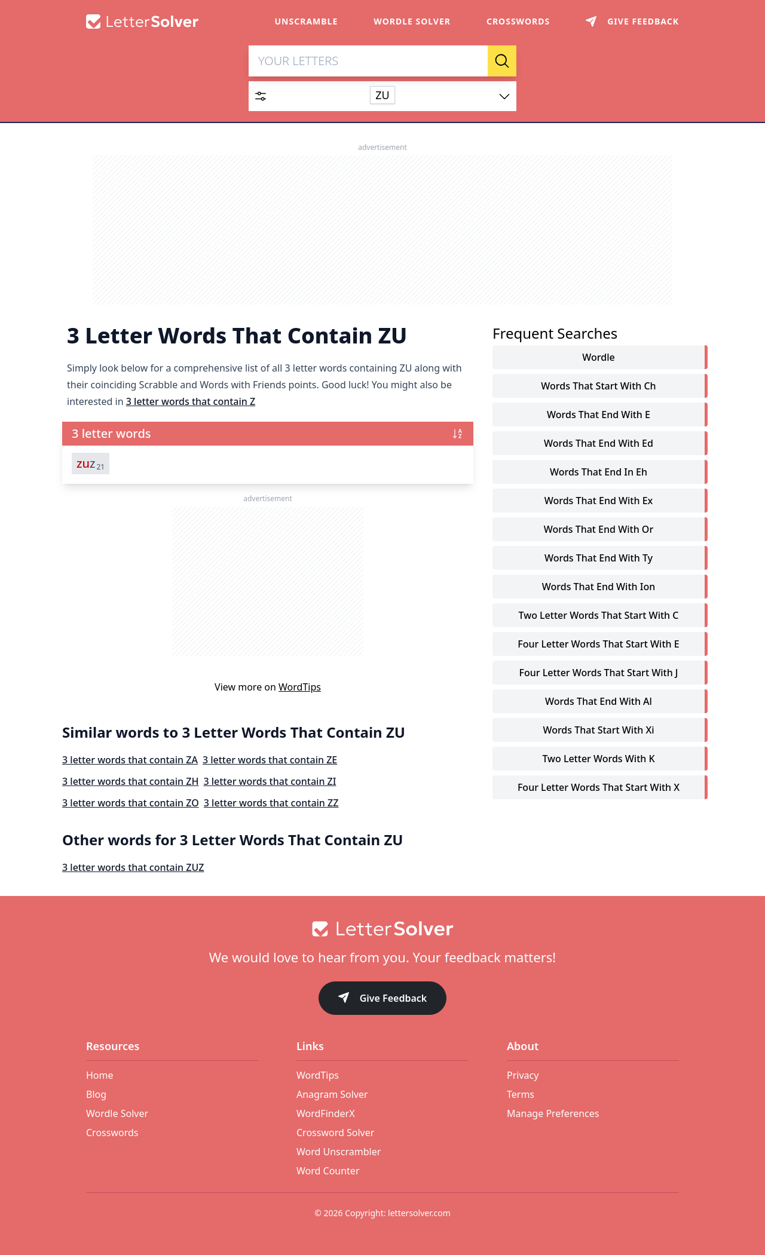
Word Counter (328, 1170)
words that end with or (598, 530)
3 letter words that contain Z (190, 402)
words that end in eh (598, 473)
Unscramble (306, 21)
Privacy (522, 1075)
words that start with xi (598, 731)
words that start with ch (598, 387)
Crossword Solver (335, 1132)
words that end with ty (598, 559)
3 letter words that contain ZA (130, 761)
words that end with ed (598, 444)
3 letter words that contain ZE (270, 761)
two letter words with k (598, 759)
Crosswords (518, 21)
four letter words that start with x (599, 788)
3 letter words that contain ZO (130, 804)
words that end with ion (598, 587)
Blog (96, 1094)
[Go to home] (382, 929)
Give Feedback (382, 999)
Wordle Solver (412, 21)
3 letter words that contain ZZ (271, 804)
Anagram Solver (332, 1094)
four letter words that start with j (598, 673)
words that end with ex (598, 501)
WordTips (300, 688)
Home (100, 1075)
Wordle (598, 358)
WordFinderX (325, 1113)
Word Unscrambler (338, 1151)
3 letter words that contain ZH (130, 782)
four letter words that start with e (598, 645)
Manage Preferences (553, 1113)
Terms (520, 1094)
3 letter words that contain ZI (269, 782)
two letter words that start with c (599, 616)
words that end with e (598, 415)
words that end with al (598, 702)
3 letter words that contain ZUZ (133, 868)
